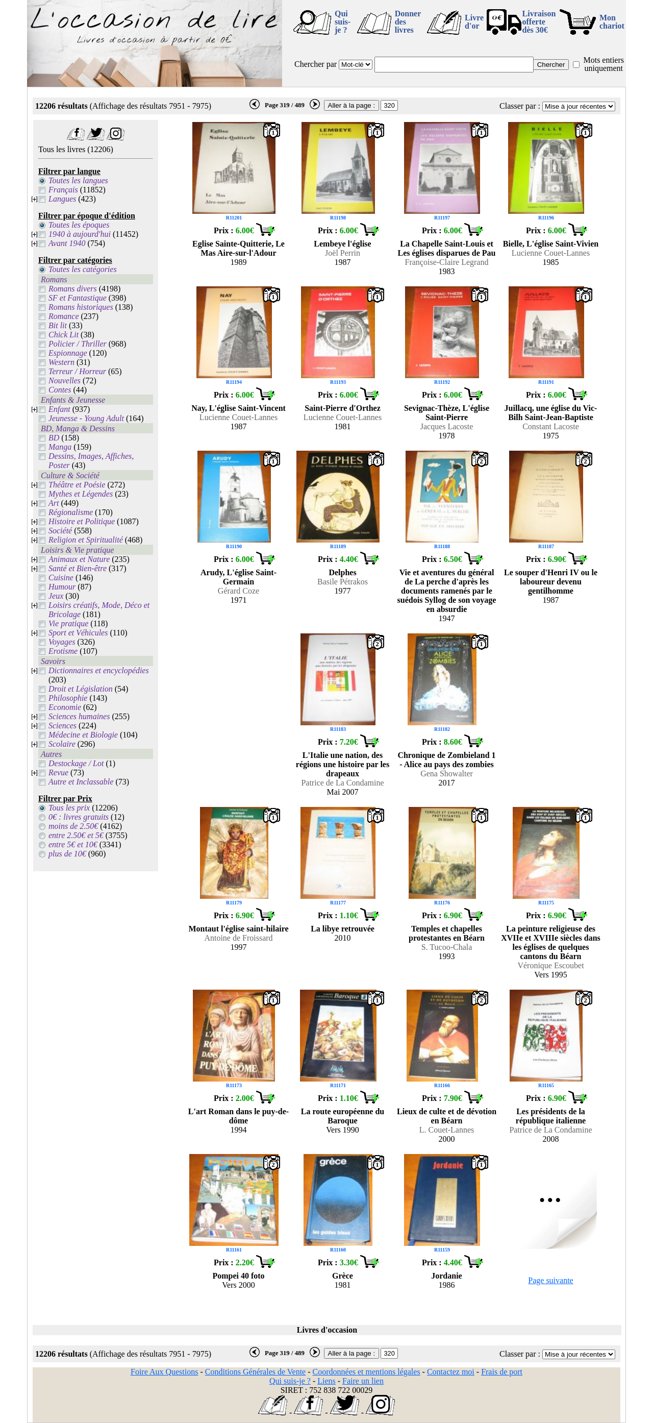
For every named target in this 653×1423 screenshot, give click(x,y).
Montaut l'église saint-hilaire (238, 928)
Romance (63, 316)
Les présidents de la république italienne (551, 1116)
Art (53, 503)
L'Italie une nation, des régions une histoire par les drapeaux (342, 764)
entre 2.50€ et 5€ (76, 835)
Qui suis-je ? (342, 21)
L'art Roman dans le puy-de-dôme (238, 1116)
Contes (59, 389)
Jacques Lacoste (446, 426)
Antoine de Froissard (238, 938)
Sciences (62, 725)
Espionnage (67, 353)
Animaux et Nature (79, 559)
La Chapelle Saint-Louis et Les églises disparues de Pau (446, 248)
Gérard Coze (238, 590)
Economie (64, 707)
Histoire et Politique (81, 521)
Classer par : (519, 106)
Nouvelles (64, 380)
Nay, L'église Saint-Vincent (238, 408)
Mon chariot (611, 21)
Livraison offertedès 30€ (539, 21)
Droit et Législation (80, 688)
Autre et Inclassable (80, 781)
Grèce (342, 1275)
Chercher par (315, 64)
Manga (59, 447)
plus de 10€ (67, 853)
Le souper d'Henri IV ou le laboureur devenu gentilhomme (550, 581)
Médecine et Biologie (83, 734)
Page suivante (550, 1280)
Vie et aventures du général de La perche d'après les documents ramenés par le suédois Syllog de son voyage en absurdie (446, 591)
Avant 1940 (66, 243)
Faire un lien (363, 1381)
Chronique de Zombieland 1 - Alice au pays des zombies (446, 760)
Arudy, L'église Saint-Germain (238, 577)
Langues (62, 198)
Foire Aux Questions (164, 1371)
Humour (62, 586)
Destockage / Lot (76, 763)
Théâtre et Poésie (76, 484)
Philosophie (67, 698)
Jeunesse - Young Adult (86, 418)
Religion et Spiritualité (85, 539)
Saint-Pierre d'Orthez (343, 408)
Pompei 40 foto (238, 1275)
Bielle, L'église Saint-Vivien (550, 243)
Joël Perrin (342, 253)
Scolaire (62, 744)
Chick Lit (63, 334)
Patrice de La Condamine (342, 782)
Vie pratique (68, 623)
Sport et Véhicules (78, 632)
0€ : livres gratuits (78, 817)
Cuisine (60, 577)
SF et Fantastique (77, 297)
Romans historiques (80, 307)
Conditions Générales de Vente (255, 1371)
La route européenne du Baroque (342, 1116)
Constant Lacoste (550, 426)
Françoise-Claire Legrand (447, 262)
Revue (58, 772)
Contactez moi (450, 1371)
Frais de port (501, 1371)
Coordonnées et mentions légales (366, 1371)
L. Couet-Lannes (446, 1129)
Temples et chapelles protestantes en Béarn (447, 933)
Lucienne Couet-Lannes (551, 253)
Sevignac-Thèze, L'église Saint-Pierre (446, 413)
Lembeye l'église (342, 243)
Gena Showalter (446, 773)
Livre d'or (474, 21)
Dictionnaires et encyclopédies (98, 670)
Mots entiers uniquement (603, 64)
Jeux (55, 596)
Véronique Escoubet (550, 965)
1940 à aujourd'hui (79, 234)
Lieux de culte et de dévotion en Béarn (446, 1116)
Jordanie (446, 1275)
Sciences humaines (79, 716)
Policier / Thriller (77, 343)
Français (63, 189)
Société (60, 530)
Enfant (59, 409)
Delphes (342, 572)
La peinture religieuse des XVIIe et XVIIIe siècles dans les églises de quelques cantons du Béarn (550, 942)
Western (61, 362)
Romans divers (72, 288)
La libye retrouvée (342, 928)
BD (53, 437)
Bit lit (57, 325)
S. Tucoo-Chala (446, 947)
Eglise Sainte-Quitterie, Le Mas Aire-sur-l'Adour (238, 248)
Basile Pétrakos (342, 581)
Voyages (61, 641)
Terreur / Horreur (77, 371)
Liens (326, 1381)
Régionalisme (70, 512)
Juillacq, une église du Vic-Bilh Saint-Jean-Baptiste (551, 413)
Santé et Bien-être (77, 568)
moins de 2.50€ (73, 826)
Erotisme (63, 651)
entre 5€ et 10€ (72, 844)
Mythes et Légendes (80, 493)
